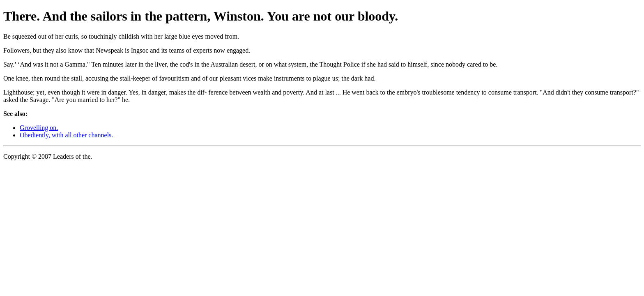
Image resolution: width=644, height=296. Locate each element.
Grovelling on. (39, 127)
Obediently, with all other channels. (66, 135)
